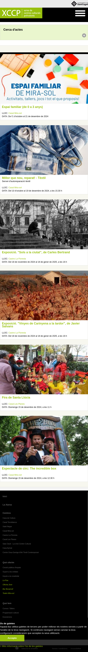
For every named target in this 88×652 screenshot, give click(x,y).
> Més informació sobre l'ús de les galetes (21, 646)
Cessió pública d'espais (12, 567)
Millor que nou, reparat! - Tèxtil (24, 178)
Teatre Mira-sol (8, 593)
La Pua (5, 580)
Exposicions (7, 617)
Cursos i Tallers (9, 608)
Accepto (12, 638)
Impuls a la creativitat (11, 576)
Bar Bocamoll (8, 589)
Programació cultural (11, 613)
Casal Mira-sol (15, 113)
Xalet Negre (7, 526)
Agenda (9, 20)
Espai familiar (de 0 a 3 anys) (22, 107)
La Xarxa (7, 504)
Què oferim (8, 562)
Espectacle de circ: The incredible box (29, 468)
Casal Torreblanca (10, 522)
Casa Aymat (7, 548)
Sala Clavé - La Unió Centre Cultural (17, 544)
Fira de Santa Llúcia (16, 397)
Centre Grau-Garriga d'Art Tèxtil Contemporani (21, 552)
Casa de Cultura (9, 518)
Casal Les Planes (16, 404)
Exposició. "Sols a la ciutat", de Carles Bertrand (36, 252)
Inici (2, 20)
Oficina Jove (7, 585)
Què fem (7, 603)
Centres (7, 513)
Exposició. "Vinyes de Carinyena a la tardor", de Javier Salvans (41, 325)
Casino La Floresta (17, 259)
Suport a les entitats (10, 572)
